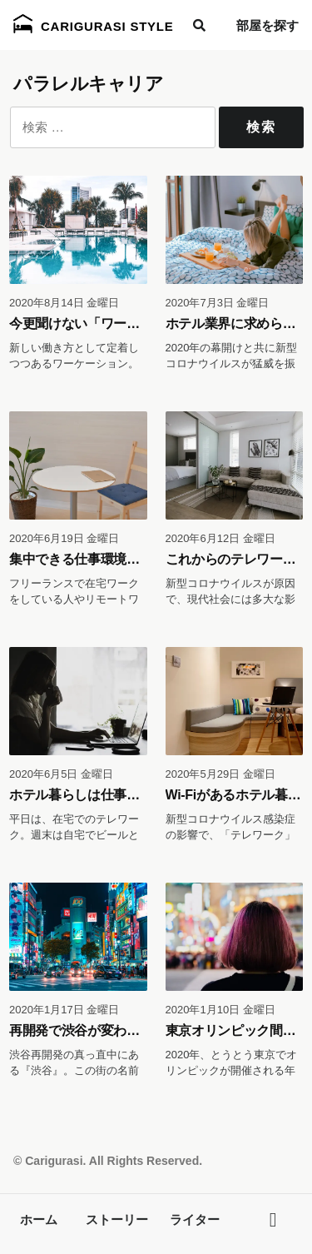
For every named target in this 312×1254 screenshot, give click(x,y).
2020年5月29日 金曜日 (220, 774)
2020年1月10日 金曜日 (220, 1009)
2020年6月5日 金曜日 (61, 774)
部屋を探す (267, 25)
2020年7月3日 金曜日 (218, 302)
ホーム (38, 1219)
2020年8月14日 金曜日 (64, 302)
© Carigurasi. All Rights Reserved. (107, 1160)
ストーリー (117, 1219)
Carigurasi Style (93, 23)
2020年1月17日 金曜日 (64, 1009)
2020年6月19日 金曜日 (64, 538)
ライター (195, 1219)
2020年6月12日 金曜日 (220, 538)
